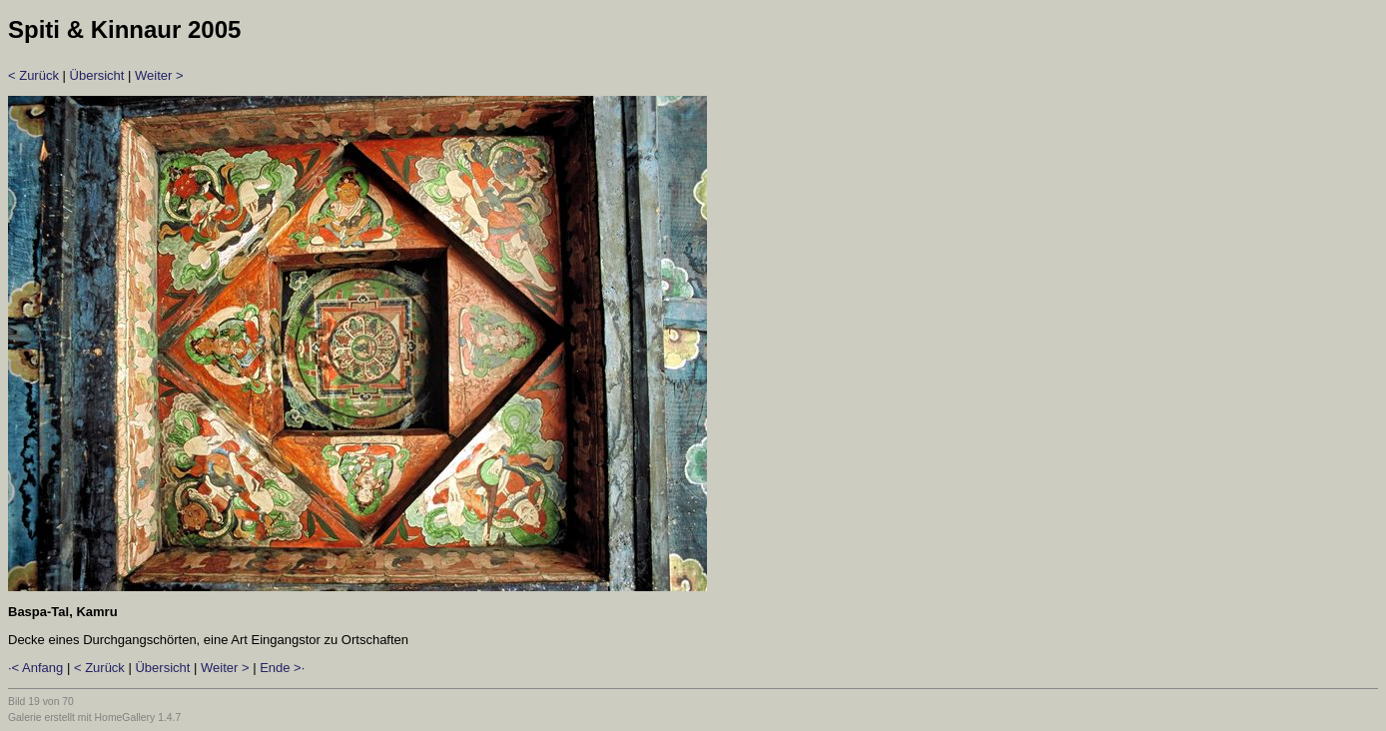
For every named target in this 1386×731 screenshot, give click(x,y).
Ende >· (282, 667)
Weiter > (159, 75)
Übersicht (97, 75)
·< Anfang (35, 667)
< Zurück (33, 75)
